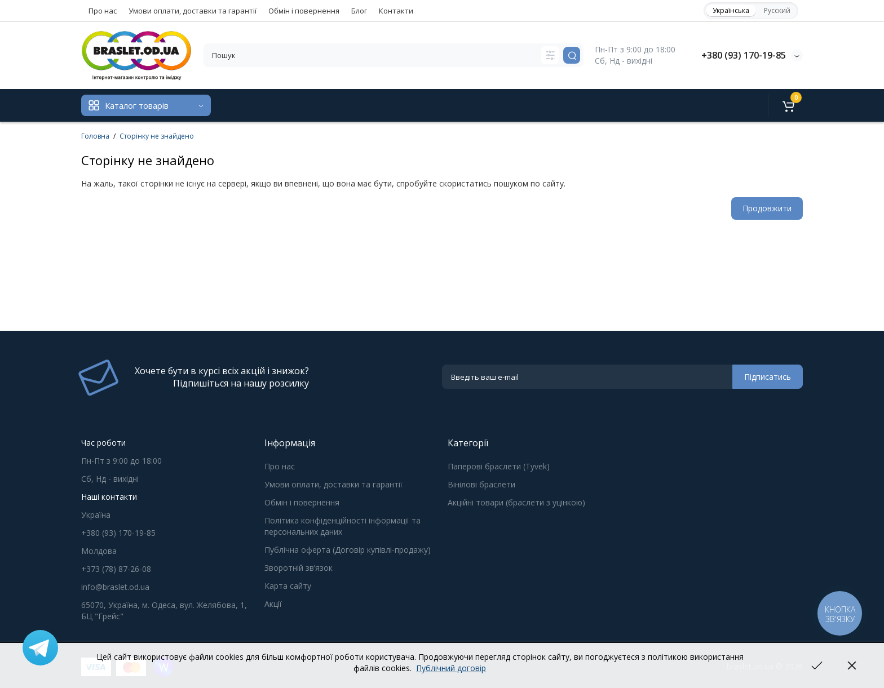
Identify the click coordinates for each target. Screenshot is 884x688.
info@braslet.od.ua (115, 587)
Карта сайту (287, 585)
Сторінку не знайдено (157, 136)
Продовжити (767, 208)
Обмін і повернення (303, 11)
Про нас (103, 11)
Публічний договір (451, 668)
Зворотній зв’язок (298, 567)
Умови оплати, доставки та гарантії (193, 11)
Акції (273, 603)
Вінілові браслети (481, 484)
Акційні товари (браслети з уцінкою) (516, 502)
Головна (95, 136)
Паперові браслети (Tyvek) (499, 466)
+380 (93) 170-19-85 (743, 55)
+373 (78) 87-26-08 (116, 568)
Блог (359, 11)
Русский (777, 10)
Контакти (396, 11)
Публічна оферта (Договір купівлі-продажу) (347, 549)
